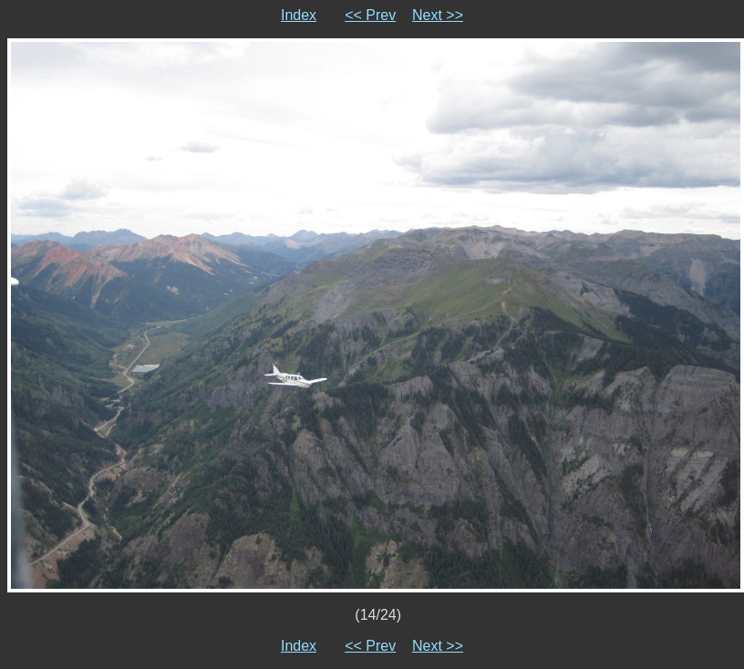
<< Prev (370, 15)
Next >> (437, 15)
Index (298, 15)
